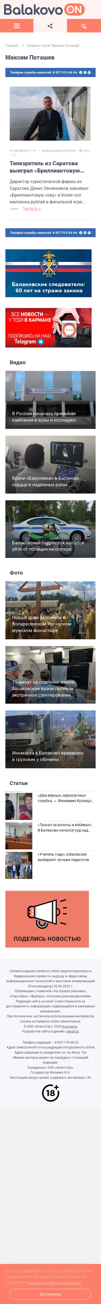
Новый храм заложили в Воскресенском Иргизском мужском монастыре (41, 624)
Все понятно (50, 1294)
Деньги (60, 150)
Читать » (32, 208)
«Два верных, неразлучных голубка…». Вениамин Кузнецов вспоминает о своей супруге (65, 800)
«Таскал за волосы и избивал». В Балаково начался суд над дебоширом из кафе (65, 830)
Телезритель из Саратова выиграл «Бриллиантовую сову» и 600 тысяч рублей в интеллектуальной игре (47, 167)
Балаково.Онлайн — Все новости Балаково (44, 9)
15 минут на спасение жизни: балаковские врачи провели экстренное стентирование (43, 688)
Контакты (69, 1026)
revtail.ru (72, 1031)
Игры (71, 150)
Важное (48, 150)
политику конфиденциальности (54, 1282)
